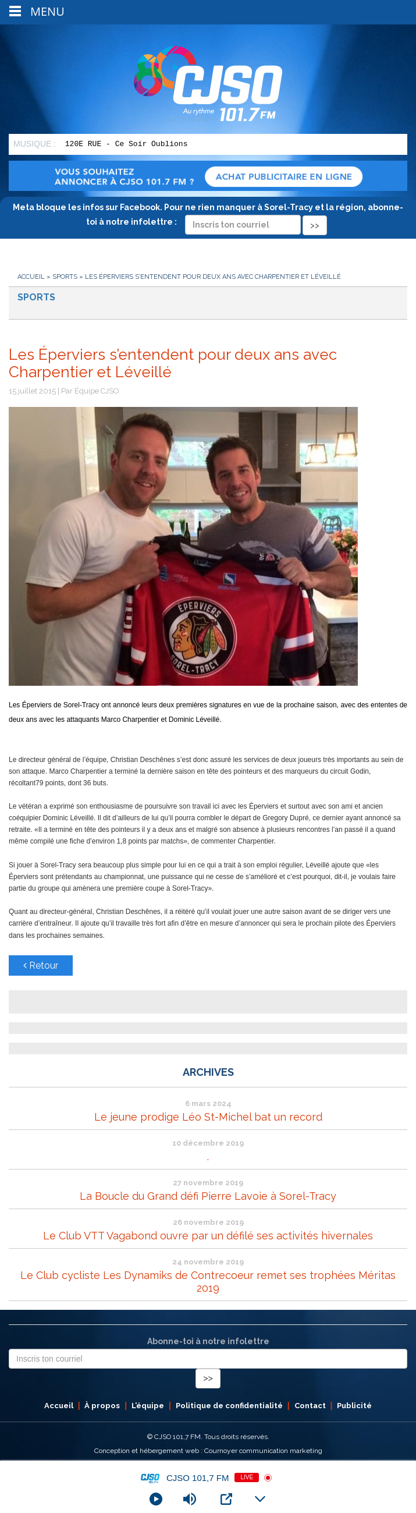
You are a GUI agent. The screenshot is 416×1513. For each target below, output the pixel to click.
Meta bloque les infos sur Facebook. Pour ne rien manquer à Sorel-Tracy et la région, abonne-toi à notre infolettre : (208, 216)
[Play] (156, 1499)
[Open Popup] (226, 1499)
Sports (64, 277)
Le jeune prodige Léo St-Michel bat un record (208, 1117)
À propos (102, 1405)
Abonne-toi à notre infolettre (208, 1341)
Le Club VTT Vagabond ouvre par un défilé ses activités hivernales (208, 1235)
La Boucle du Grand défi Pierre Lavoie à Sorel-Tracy (208, 1196)
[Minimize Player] (260, 1499)
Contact (310, 1405)
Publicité (354, 1405)
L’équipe (147, 1405)
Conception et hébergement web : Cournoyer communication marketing (208, 1451)
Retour (40, 965)
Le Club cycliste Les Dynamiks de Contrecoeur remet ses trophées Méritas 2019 (208, 1281)
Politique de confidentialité (229, 1405)
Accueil (31, 277)
